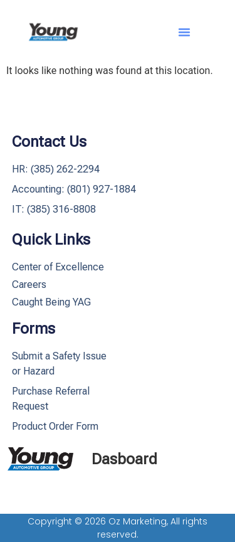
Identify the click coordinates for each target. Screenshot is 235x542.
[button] (184, 32)
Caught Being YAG (51, 302)
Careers (29, 284)
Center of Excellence (58, 267)
